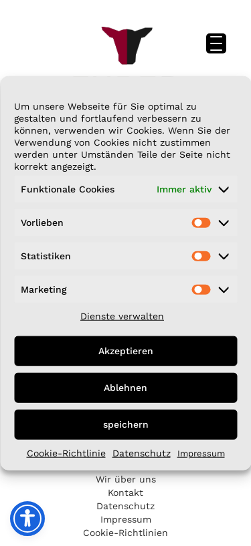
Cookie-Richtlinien (125, 532)
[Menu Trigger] (216, 43)
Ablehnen (125, 387)
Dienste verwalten (122, 315)
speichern (126, 424)
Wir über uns (126, 479)
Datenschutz (141, 452)
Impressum (201, 453)
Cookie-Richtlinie (66, 452)
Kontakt (125, 492)
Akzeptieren (125, 351)
